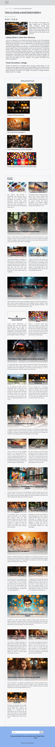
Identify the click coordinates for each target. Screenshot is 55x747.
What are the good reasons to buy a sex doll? (17, 319)
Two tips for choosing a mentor (38, 637)
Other (10, 8)
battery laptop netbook (25, 45)
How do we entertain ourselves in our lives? (17, 574)
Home (6, 8)
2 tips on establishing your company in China (16, 446)
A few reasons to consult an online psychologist (38, 254)
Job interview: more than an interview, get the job (24, 677)
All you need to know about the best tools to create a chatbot (27, 615)
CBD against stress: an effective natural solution (23, 231)
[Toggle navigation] (7, 2)
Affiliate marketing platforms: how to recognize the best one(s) (24, 98)
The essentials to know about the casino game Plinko (21, 166)
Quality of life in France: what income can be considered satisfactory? (38, 190)
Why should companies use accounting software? (38, 509)
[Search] (26, 732)
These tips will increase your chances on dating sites (16, 638)
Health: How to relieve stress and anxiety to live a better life (16, 701)
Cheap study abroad (35, 573)
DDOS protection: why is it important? (20, 296)
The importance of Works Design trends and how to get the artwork (27, 487)
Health (19, 736)
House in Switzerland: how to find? (16, 382)
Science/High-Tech (35, 737)
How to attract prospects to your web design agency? (17, 510)
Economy (13, 736)
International (26, 736)
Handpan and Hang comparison (15, 115)
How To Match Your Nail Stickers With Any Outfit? (17, 190)
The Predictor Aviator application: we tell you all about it (26, 359)
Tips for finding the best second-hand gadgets (19, 149)
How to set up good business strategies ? (21, 423)
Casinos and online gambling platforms (16, 254)
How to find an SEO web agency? (16, 132)
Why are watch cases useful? (38, 446)
